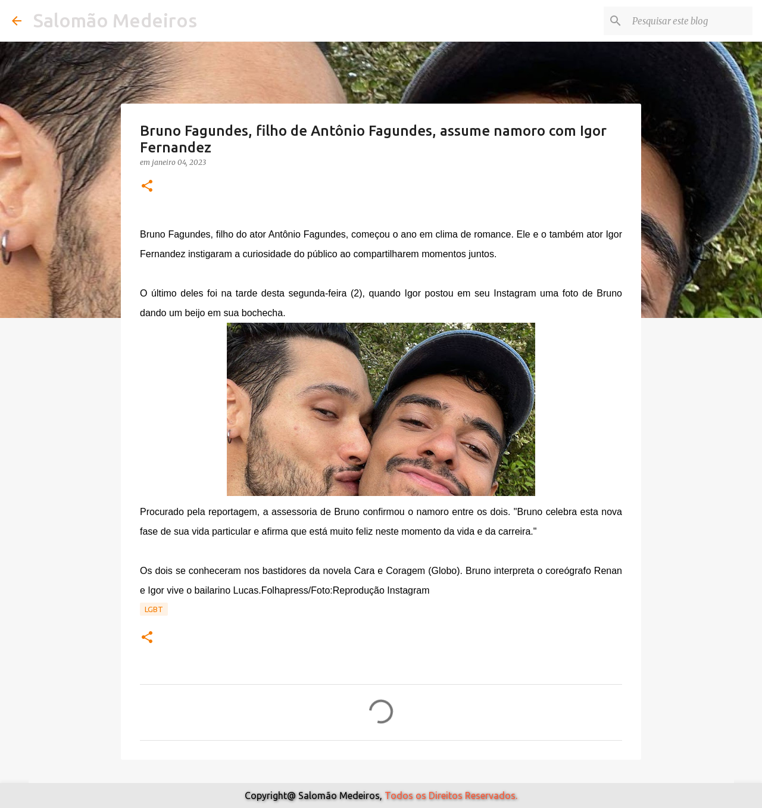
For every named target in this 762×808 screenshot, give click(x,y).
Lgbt (154, 609)
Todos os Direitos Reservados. (451, 795)
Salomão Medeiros (115, 20)
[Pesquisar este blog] (689, 21)
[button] (147, 187)
